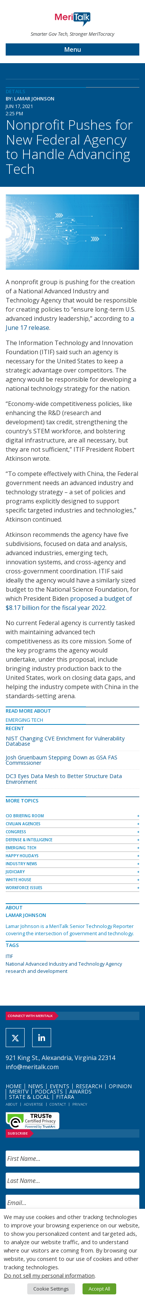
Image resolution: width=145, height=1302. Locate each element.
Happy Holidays (22, 855)
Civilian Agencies (23, 823)
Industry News (21, 863)
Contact (58, 1104)
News (35, 1086)
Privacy (79, 1104)
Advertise (33, 1104)
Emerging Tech (24, 719)
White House (18, 879)
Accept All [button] (99, 1288)
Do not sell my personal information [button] (49, 1275)
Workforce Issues (24, 887)
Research (89, 1086)
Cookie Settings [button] (51, 1288)
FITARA (65, 1096)
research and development (36, 971)
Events (59, 1086)
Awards (80, 1091)
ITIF (9, 956)
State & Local (29, 1096)
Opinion (120, 1086)
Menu (72, 49)
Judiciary (15, 871)
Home (14, 1086)
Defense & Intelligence (29, 839)
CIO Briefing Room (25, 815)
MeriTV (18, 1091)
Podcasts (49, 1091)
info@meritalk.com (32, 1067)
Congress (16, 831)
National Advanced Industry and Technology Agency (64, 963)
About (11, 1104)
